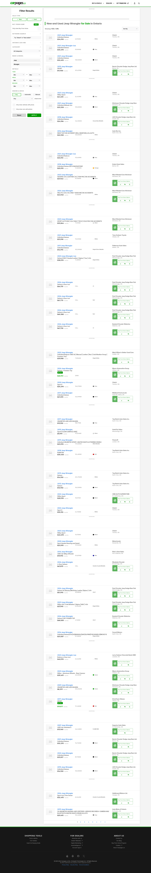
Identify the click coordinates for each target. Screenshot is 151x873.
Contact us (119, 838)
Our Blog (118, 840)
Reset (19, 115)
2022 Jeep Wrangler (65, 353)
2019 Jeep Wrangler (65, 440)
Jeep (26, 60)
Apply (34, 115)
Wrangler (26, 64)
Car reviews (33, 840)
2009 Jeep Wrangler (65, 685)
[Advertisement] (91, 14)
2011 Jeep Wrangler (64, 246)
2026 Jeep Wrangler (65, 282)
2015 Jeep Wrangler (65, 67)
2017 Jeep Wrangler (65, 393)
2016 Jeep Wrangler (65, 131)
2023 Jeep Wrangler (65, 93)
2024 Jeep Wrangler (65, 191)
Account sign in (76, 847)
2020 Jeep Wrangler (65, 382)
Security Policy (74, 865)
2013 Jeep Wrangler (65, 473)
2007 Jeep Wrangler (65, 725)
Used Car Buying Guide (33, 843)
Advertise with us (77, 838)
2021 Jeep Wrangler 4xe (66, 46)
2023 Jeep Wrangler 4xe (66, 256)
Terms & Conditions (84, 865)
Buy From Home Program (119, 843)
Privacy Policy (65, 865)
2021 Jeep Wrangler (65, 35)
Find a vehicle (33, 838)
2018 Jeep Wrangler (65, 117)
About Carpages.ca (119, 847)
